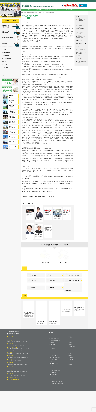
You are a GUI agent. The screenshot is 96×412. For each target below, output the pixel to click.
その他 (52, 280)
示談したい (53, 389)
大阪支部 (11, 387)
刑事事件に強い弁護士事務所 (11, 26)
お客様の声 (4, 64)
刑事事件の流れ (31, 9)
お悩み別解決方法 (6, 52)
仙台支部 (11, 361)
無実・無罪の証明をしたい (56, 391)
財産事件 (70, 363)
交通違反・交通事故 (72, 367)
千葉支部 (11, 364)
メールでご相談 (11, 20)
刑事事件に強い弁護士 (55, 359)
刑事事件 (38, 6)
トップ (24, 9)
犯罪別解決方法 (5, 55)
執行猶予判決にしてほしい (56, 400)
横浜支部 (11, 377)
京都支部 (11, 384)
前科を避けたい (54, 393)
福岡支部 (11, 394)
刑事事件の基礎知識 (6, 58)
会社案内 (4, 49)
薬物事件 (38, 280)
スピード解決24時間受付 (11, 32)
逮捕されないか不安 (10, 38)
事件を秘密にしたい (55, 398)
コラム (3, 73)
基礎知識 (69, 372)
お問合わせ (4, 75)
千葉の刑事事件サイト (14, 398)
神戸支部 (11, 391)
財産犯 (34, 280)
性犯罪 (29, 280)
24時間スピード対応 (55, 374)
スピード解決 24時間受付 (55, 361)
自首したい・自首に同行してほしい (57, 402)
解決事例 (4, 61)
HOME (52, 357)
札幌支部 (11, 357)
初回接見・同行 (47, 9)
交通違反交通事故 (45, 280)
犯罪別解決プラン (71, 357)
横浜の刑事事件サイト (14, 400)
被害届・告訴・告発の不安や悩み (57, 404)
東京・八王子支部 (13, 368)
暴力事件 (24, 280)
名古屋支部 (11, 380)
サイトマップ (5, 70)
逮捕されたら (53, 363)
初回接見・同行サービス (56, 378)
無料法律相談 (39, 9)
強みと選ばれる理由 (55, 376)
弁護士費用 (11, 44)
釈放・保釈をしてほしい (56, 387)
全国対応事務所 (68, 9)
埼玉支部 (11, 373)
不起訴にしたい (54, 395)
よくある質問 (5, 67)
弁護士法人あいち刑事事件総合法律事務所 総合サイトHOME (31, 12)
